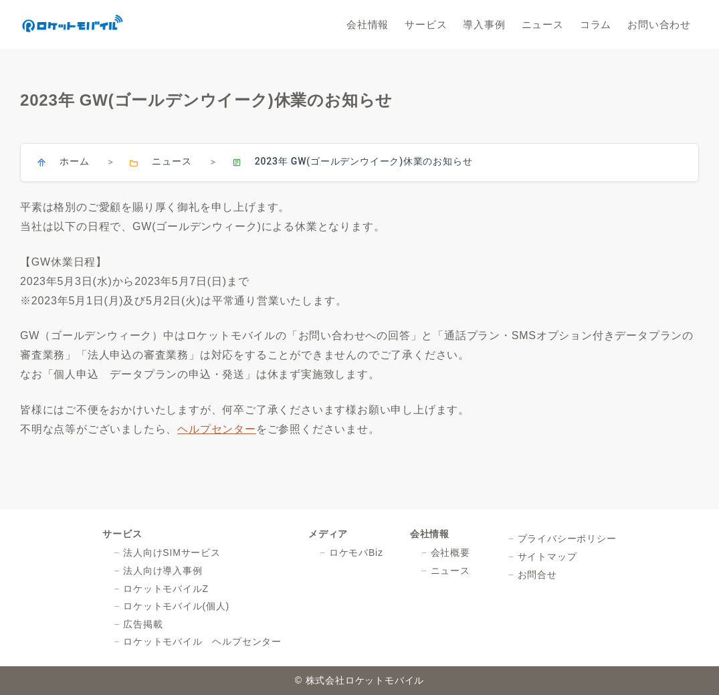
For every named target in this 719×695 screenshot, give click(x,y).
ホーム (74, 161)
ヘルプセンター (216, 429)
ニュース (171, 161)
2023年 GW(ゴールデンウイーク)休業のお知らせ (364, 161)
